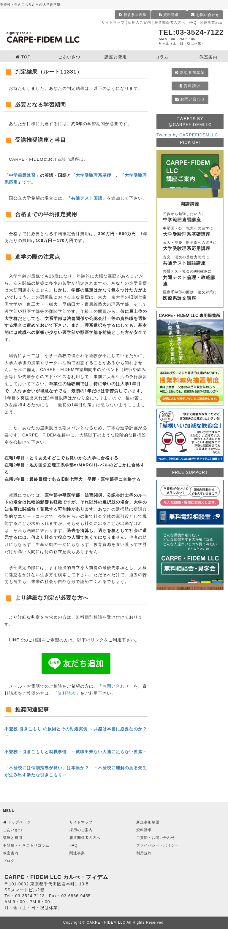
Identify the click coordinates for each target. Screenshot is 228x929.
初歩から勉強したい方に (190, 217)
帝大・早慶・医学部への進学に (190, 246)
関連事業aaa (211, 22)
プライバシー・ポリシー (157, 845)
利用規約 (144, 853)
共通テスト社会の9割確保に (190, 278)
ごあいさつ (12, 830)
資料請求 (169, 15)
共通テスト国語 (86, 198)
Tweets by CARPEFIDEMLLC (187, 135)
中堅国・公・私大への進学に (190, 232)
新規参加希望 (132, 15)
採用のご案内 (139, 22)
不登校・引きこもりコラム (26, 845)
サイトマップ (113, 22)
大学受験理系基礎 (93, 175)
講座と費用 (12, 838)
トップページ (17, 822)
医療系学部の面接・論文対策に (190, 295)
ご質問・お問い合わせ (155, 838)
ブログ (9, 861)
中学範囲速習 (22, 175)
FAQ (193, 22)
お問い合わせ (205, 15)
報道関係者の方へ (169, 22)
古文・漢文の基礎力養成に (190, 260)
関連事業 (77, 853)
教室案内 (10, 853)
